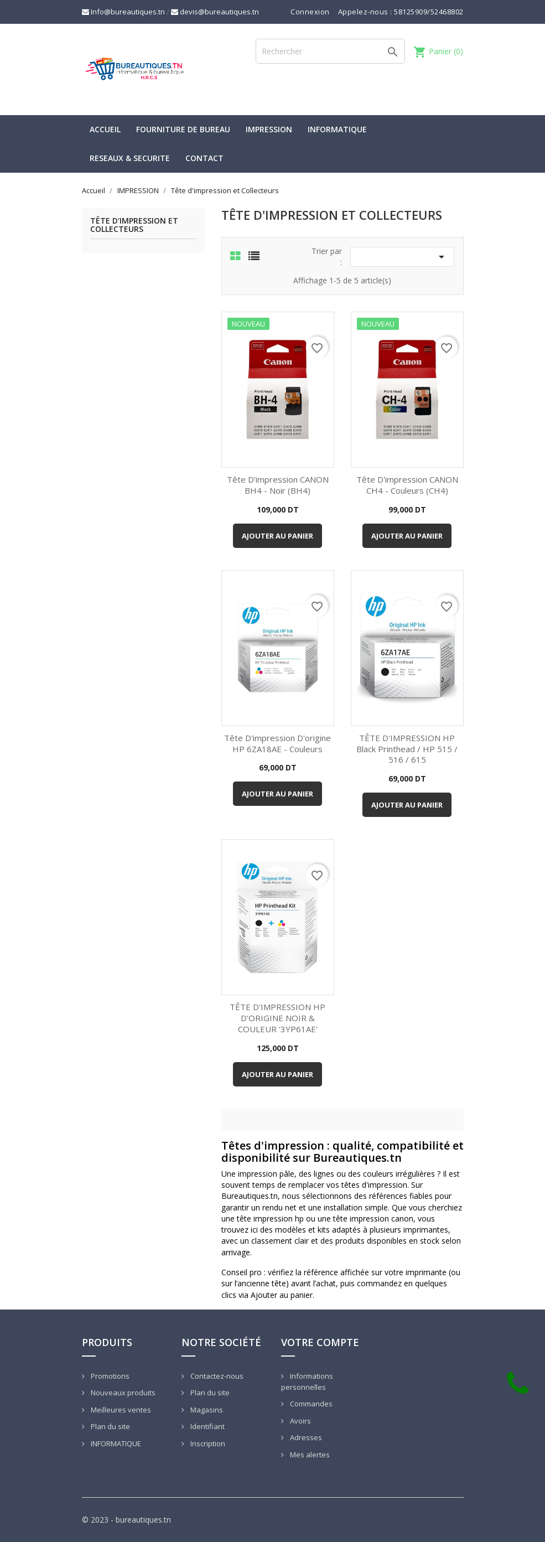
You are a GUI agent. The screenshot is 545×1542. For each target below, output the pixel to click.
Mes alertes (309, 1455)
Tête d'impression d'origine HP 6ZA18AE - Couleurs (277, 743)
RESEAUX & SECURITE (130, 158)
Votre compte (320, 1342)
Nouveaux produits (122, 1393)
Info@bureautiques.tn (123, 12)
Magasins (206, 1410)
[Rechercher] (330, 51)
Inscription (207, 1443)
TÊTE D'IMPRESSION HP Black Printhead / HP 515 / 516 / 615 (407, 748)
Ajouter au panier (277, 536)
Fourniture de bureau (183, 129)
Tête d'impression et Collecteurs (134, 225)
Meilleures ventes (120, 1410)
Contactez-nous (216, 1376)
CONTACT (204, 158)
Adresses (305, 1437)
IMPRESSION (269, 129)
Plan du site (109, 1426)
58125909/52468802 (429, 12)
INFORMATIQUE (337, 129)
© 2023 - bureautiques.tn (126, 1519)
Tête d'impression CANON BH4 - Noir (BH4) (278, 485)
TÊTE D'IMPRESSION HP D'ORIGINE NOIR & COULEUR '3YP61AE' (277, 1017)
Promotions (109, 1376)
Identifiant (207, 1426)
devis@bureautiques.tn (215, 12)
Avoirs (299, 1421)
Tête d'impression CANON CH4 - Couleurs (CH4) (407, 485)
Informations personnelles (307, 1382)
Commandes (310, 1404)
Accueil (105, 129)
